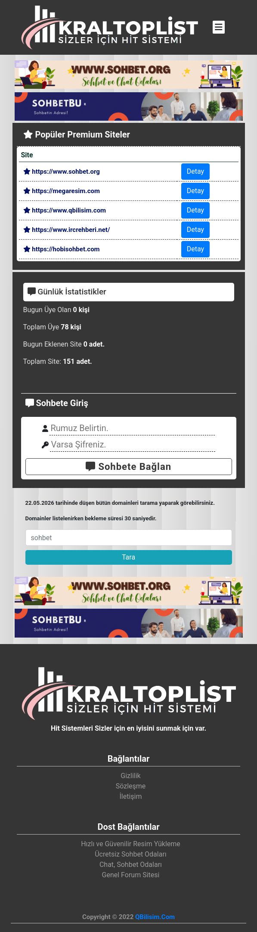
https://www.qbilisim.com (64, 210)
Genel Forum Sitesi (131, 875)
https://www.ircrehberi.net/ (66, 230)
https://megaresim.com (61, 191)
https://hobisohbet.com (61, 249)
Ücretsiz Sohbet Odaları (131, 854)
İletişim (130, 796)
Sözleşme (131, 786)
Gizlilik (130, 776)
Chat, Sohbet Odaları (130, 864)
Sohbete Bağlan (128, 466)
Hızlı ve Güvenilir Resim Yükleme (130, 844)
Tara (128, 557)
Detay (195, 171)
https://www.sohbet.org (61, 171)
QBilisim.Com (155, 917)
